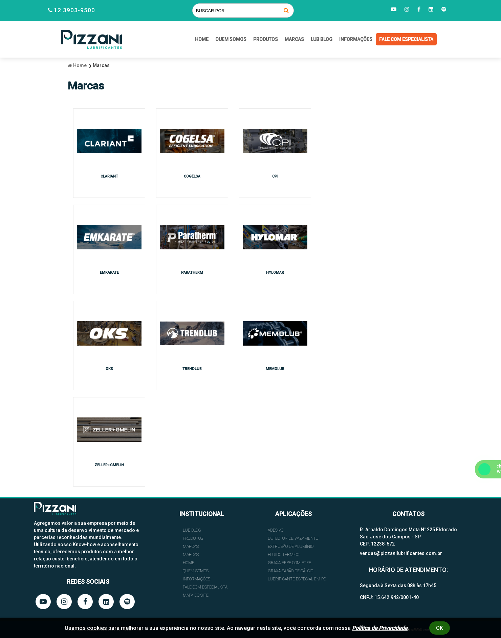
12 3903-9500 (74, 10)
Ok (439, 628)
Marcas (294, 39)
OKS (109, 369)
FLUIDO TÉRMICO (283, 554)
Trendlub (192, 369)
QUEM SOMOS (230, 39)
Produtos (265, 39)
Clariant (109, 176)
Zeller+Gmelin (109, 465)
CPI (275, 176)
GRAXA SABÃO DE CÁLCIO (290, 571)
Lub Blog (321, 39)
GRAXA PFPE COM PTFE (289, 562)
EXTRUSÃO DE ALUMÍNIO (290, 546)
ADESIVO (275, 530)
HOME (202, 39)
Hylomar (275, 272)
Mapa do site (196, 595)
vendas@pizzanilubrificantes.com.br (401, 553)
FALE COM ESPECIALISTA (406, 39)
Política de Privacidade (380, 628)
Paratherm (192, 272)
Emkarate (109, 272)
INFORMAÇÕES (355, 39)
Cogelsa (192, 176)
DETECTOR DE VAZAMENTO (293, 538)
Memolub (275, 369)
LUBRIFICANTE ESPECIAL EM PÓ (297, 579)
